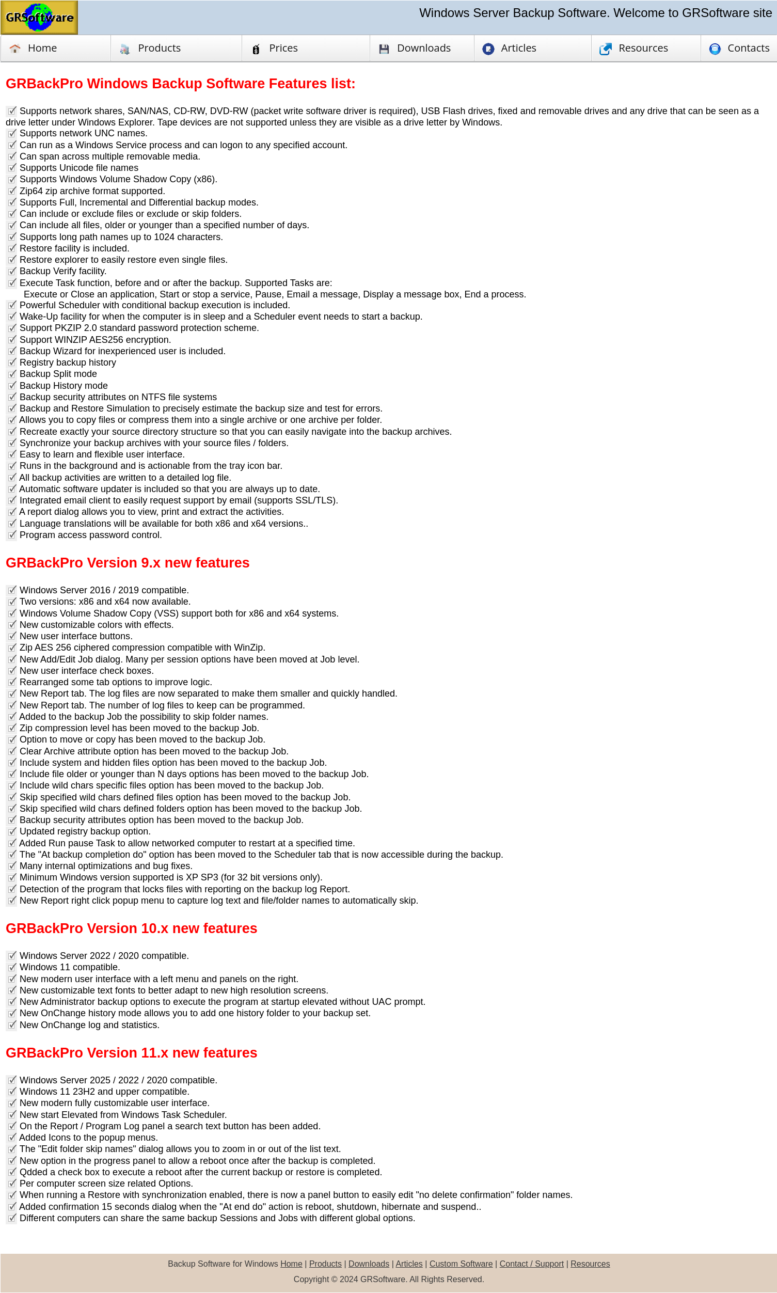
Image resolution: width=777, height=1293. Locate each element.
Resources (590, 1263)
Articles (408, 1263)
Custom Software (461, 1263)
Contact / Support (532, 1263)
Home (33, 48)
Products (150, 48)
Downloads (368, 1263)
